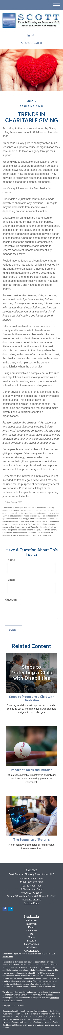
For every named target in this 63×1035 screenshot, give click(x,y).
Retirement (31, 920)
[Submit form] (13, 630)
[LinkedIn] (29, 36)
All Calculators (31, 950)
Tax (31, 934)
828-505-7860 (31, 43)
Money (31, 937)
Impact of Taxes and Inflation (31, 770)
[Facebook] (33, 36)
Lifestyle (31, 940)
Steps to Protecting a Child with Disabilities (31, 698)
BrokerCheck (8, 956)
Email (11, 579)
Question (11, 599)
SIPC (55, 1014)
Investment (31, 923)
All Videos (31, 947)
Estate (31, 927)
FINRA (49, 1014)
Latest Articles (31, 944)
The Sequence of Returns (31, 839)
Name (11, 560)
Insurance (31, 930)
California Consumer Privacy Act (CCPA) (29, 995)
